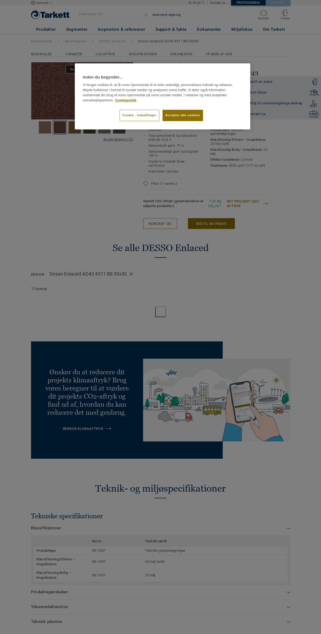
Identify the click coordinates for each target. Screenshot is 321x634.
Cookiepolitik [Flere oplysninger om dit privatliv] (125, 100)
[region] (162, 96)
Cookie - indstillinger (139, 115)
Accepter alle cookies (182, 115)
